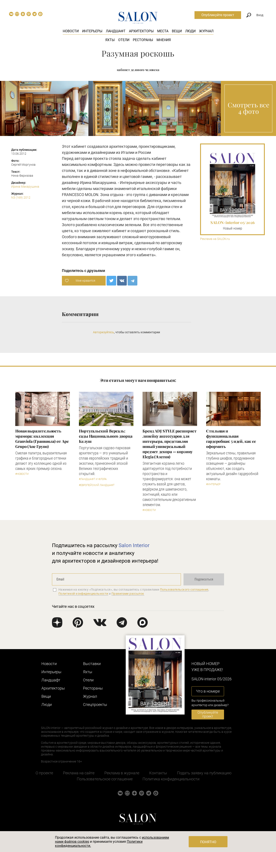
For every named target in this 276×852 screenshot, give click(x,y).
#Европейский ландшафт (96, 485)
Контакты (158, 773)
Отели (123, 40)
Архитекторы (141, 31)
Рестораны (143, 40)
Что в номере (208, 691)
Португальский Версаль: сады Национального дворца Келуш (105, 436)
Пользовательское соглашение (105, 779)
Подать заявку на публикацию (204, 773)
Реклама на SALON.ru (215, 239)
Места (162, 31)
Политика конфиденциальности (171, 779)
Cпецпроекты (95, 704)
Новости (71, 31)
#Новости (22, 474)
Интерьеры (92, 31)
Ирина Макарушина (25, 186)
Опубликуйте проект (217, 15)
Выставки (92, 663)
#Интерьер (213, 484)
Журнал (206, 31)
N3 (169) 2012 (20, 197)
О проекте (44, 773)
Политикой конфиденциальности (83, 593)
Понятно (208, 842)
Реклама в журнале (121, 773)
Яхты (110, 40)
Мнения (164, 40)
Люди (190, 31)
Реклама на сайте (78, 773)
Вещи (177, 31)
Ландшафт (115, 31)
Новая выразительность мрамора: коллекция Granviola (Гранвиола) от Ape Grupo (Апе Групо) (42, 438)
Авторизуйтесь (103, 332)
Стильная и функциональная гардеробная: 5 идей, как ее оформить (231, 438)
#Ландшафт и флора (93, 479)
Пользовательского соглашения (184, 589)
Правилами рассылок (127, 593)
